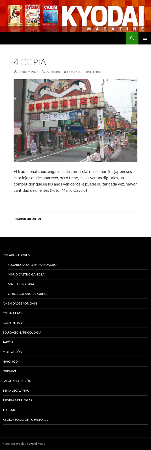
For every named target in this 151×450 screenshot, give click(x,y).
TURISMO (9, 410)
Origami (9, 371)
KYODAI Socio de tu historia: (26, 419)
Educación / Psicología (22, 332)
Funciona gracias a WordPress (24, 444)
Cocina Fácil (13, 313)
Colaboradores (16, 255)
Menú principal (144, 38)
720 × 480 (53, 72)
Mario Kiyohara (21, 284)
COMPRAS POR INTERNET (85, 72)
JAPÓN (8, 342)
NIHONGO (10, 361)
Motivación (12, 352)
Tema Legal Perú (16, 390)
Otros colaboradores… (28, 294)
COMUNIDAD (12, 323)
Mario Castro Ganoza (26, 274)
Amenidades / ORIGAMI (20, 303)
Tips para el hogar (17, 400)
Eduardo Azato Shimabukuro (32, 265)
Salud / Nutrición (17, 381)
